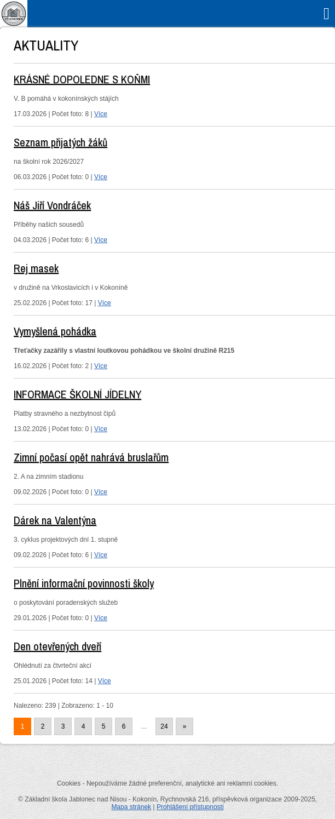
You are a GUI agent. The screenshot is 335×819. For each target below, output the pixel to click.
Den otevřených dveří (57, 646)
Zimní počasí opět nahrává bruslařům (91, 457)
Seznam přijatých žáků (60, 142)
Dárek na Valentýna (55, 520)
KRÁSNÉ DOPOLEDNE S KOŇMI (82, 79)
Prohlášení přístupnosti (190, 807)
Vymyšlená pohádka (55, 331)
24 (164, 726)
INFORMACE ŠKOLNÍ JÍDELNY (77, 394)
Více (100, 114)
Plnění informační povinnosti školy (84, 583)
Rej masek (36, 268)
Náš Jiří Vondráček (52, 205)
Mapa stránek (131, 807)
